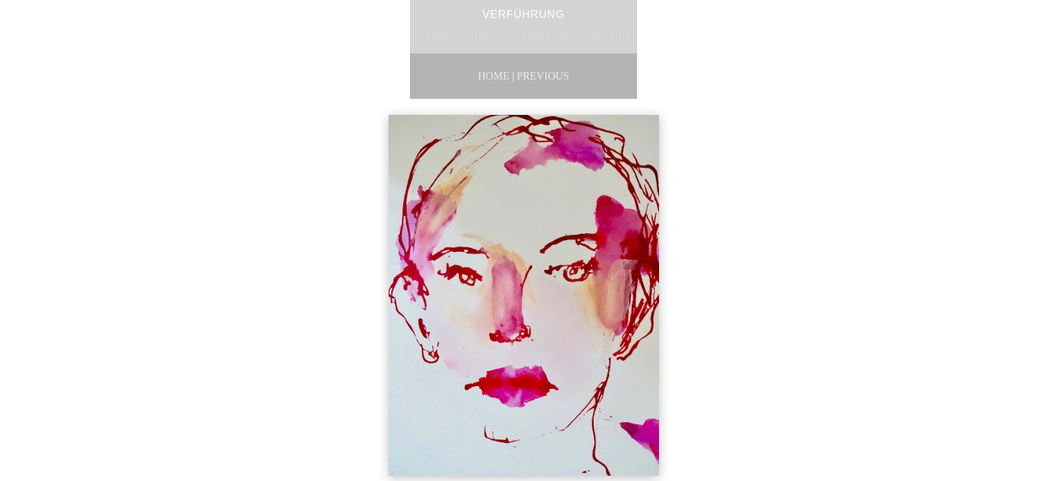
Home (493, 76)
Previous (543, 76)
